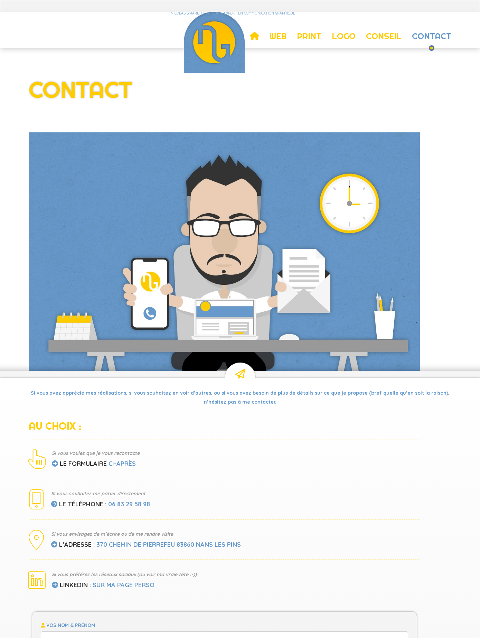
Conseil (384, 33)
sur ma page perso (123, 416)
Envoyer (345, 440)
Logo (344, 33)
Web (278, 33)
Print (309, 33)
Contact (431, 33)
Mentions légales (260, 625)
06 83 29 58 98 (129, 326)
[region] (345, 143)
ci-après (122, 285)
